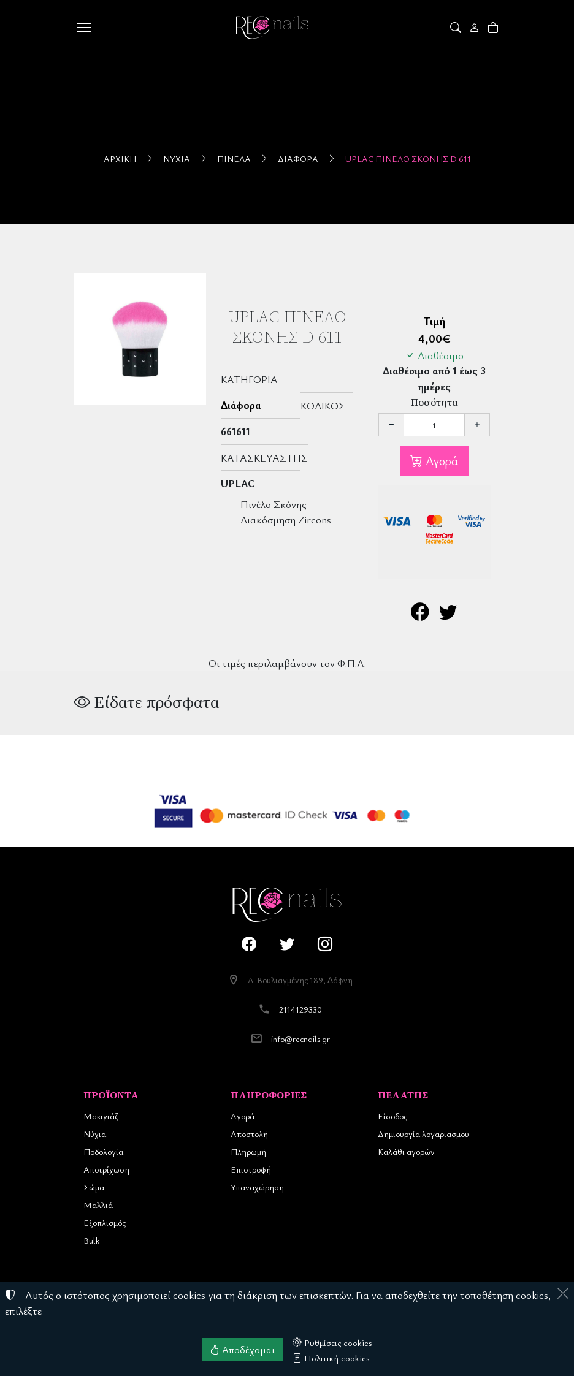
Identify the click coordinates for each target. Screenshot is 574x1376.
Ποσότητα (434, 402)
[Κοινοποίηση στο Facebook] (420, 614)
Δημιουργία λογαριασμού (423, 1133)
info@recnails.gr (300, 1038)
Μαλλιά (98, 1205)
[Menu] (84, 27)
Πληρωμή (248, 1151)
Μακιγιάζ (100, 1116)
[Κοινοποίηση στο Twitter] (448, 614)
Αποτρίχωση (106, 1169)
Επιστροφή (251, 1169)
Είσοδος (392, 1116)
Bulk (91, 1240)
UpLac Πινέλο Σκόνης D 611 (408, 158)
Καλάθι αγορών (406, 1151)
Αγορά (440, 460)
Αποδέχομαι (242, 1349)
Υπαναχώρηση (257, 1187)
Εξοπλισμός (104, 1222)
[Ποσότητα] (434, 424)
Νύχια (176, 158)
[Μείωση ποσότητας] (391, 424)
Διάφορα (298, 158)
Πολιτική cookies (331, 1357)
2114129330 (300, 1009)
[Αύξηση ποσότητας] (477, 424)
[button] (456, 27)
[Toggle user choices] (475, 27)
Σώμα (93, 1187)
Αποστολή (249, 1133)
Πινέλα (234, 158)
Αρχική (120, 158)
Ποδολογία (103, 1151)
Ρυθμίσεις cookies (332, 1342)
